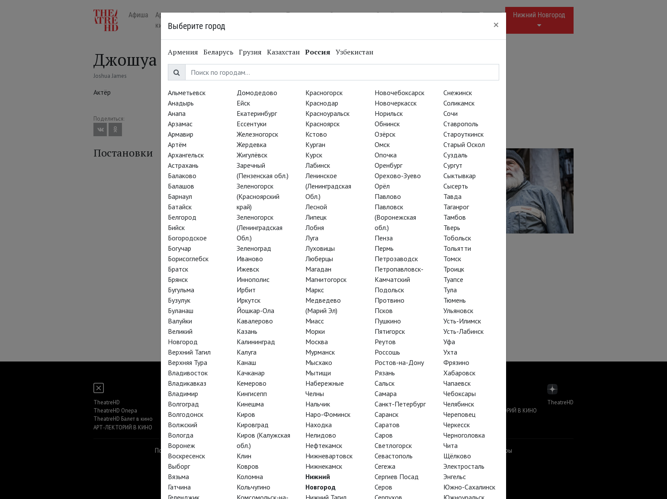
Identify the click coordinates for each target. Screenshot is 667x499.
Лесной (316, 206)
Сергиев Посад (397, 476)
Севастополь (394, 455)
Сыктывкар (459, 175)
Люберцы (319, 258)
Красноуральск (327, 113)
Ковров (248, 466)
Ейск (243, 103)
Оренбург (388, 165)
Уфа (449, 341)
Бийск (176, 227)
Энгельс (454, 476)
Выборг (179, 466)
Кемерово (251, 383)
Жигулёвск (252, 154)
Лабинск (317, 165)
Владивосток (188, 372)
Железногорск (257, 134)
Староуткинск (463, 134)
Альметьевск (186, 92)
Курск (313, 154)
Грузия (250, 52)
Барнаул (180, 196)
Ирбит (246, 289)
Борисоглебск (188, 258)
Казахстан (283, 52)
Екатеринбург (257, 113)
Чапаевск (457, 383)
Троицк (453, 269)
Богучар (179, 248)
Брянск (178, 279)
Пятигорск (390, 331)
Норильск (389, 113)
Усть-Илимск (462, 321)
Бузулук (179, 300)
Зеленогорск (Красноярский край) (258, 196)
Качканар (251, 372)
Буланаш (180, 310)
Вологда (180, 435)
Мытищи (318, 372)
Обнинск (387, 123)
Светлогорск (393, 445)
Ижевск (248, 269)
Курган (315, 144)
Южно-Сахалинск (469, 487)
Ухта (450, 352)
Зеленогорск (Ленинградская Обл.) (259, 227)
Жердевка (251, 144)
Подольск (389, 289)
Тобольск (457, 238)
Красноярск (322, 123)
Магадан (318, 269)
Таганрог (456, 206)
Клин (244, 455)
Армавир (180, 134)
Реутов (385, 341)
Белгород (182, 217)
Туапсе (453, 279)
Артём (177, 144)
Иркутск (248, 300)
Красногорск (324, 92)
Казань (247, 331)
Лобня (314, 227)
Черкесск (456, 424)
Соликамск (459, 103)
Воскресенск (186, 455)
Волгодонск (185, 414)
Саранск (386, 414)
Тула (450, 289)
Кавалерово (255, 321)
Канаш (246, 362)
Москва (316, 341)
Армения (183, 52)
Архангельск (186, 154)
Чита (450, 445)
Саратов (387, 424)
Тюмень (454, 300)
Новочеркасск (396, 103)
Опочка (386, 154)
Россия (317, 52)
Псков (384, 310)
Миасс (314, 321)
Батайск (180, 206)
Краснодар (321, 103)
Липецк (316, 217)
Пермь (384, 248)
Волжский (182, 424)
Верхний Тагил (189, 352)
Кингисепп (252, 393)
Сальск (384, 383)
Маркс (314, 289)
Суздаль (455, 154)
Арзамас (180, 123)
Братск (178, 269)
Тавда (452, 196)
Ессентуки (251, 123)
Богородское (187, 238)
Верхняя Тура (187, 362)
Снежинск (457, 92)
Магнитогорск (325, 279)
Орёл (382, 186)
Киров (246, 414)
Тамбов (454, 217)
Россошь (387, 352)
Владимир (183, 393)
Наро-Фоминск (327, 414)
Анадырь (181, 103)
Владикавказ (187, 383)
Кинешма (250, 404)
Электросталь (463, 466)
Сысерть (455, 186)
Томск (452, 258)
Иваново (250, 258)
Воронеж (181, 445)
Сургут (452, 165)
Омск (382, 144)
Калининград (256, 341)
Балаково (182, 175)
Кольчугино (253, 487)
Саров (384, 435)
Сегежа (385, 466)
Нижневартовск (329, 455)
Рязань (385, 372)
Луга (311, 238)
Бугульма (181, 289)
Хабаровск (459, 372)
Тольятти (457, 248)
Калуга (247, 352)
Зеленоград (254, 248)
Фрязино (456, 362)
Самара (386, 393)
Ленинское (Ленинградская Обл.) (328, 186)
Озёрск (385, 134)
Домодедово (257, 92)
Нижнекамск (323, 466)
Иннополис (253, 279)
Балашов (181, 186)
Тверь (451, 227)
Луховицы (320, 248)
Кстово (316, 134)
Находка (318, 424)
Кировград (253, 424)
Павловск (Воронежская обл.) (395, 217)
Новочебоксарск (399, 92)
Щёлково (457, 455)
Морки (315, 331)
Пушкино (388, 321)
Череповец (459, 414)
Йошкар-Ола (255, 310)
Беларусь (218, 52)
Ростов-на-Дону (399, 362)
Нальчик (317, 404)
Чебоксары (459, 393)
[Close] (496, 25)
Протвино (389, 300)
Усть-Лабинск (463, 331)
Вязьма (178, 476)
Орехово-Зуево (398, 175)
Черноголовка (464, 435)
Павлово (388, 196)
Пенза (384, 238)
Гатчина (179, 487)
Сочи (450, 113)
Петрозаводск (396, 258)
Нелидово (320, 435)
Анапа (177, 113)
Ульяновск (458, 310)
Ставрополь (460, 123)
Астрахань (183, 165)
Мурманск (320, 352)
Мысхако (318, 362)
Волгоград (183, 404)
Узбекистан (354, 52)
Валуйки (180, 321)
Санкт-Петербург (400, 404)
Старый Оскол (464, 144)
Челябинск (458, 404)
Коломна (250, 476)
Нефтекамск (323, 445)
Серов (383, 487)
